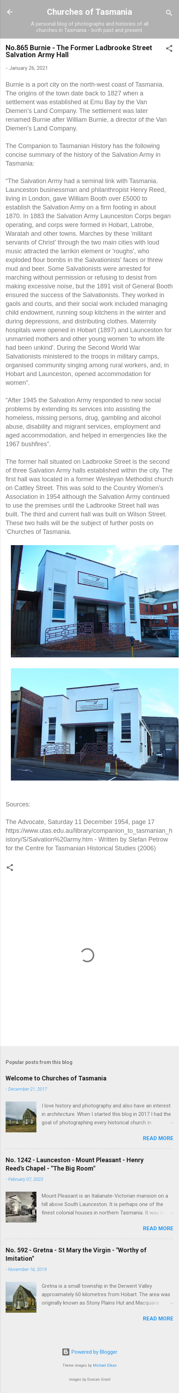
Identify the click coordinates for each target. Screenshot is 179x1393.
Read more (158, 1138)
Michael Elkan (105, 1365)
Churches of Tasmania (89, 12)
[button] (169, 49)
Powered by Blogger (89, 1352)
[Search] (169, 14)
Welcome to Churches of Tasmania (56, 1078)
